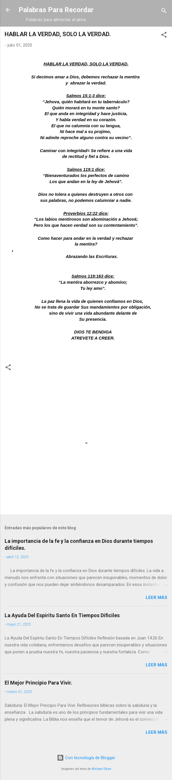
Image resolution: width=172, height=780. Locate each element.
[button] (163, 35)
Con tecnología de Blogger (86, 757)
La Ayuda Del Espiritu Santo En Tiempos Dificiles (62, 615)
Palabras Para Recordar (56, 10)
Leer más (156, 597)
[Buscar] (163, 12)
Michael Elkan (101, 769)
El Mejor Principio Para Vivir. (38, 683)
